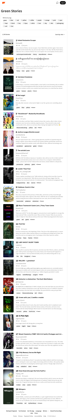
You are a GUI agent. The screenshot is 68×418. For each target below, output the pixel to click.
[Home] (28, 3)
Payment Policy (28, 416)
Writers (45, 411)
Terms (15, 416)
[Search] (57, 3)
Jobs (31, 413)
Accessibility (38, 416)
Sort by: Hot (60, 34)
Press (36, 413)
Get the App (30, 411)
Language (38, 411)
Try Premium (22, 411)
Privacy (20, 416)
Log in (63, 2)
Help (44, 416)
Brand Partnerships (56, 411)
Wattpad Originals (11, 411)
